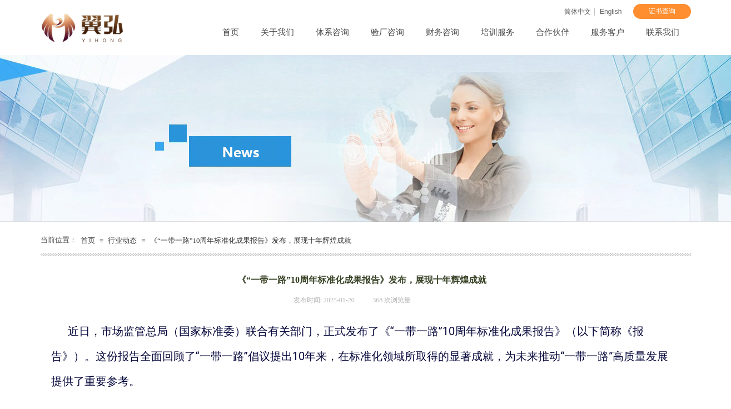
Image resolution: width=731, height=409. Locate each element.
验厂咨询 (387, 32)
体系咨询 (332, 32)
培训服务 (497, 32)
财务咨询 (442, 32)
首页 (230, 32)
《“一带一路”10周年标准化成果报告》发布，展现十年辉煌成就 (251, 240)
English (610, 12)
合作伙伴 (552, 32)
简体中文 (577, 12)
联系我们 (662, 32)
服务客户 (607, 32)
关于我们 (277, 32)
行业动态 (122, 240)
